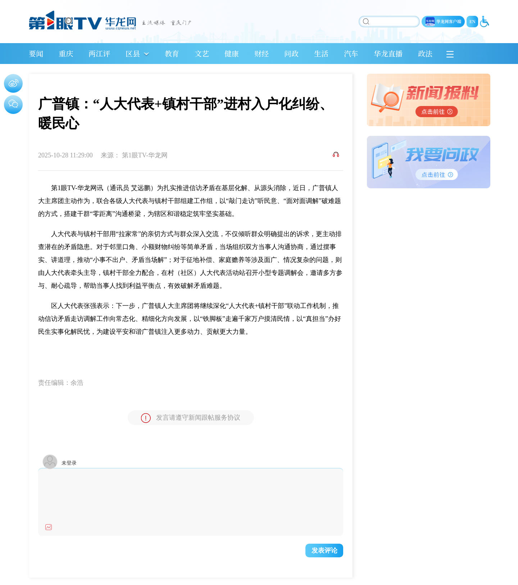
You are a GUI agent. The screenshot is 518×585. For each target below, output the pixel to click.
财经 (261, 53)
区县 (133, 53)
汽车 (351, 53)
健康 (231, 53)
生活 (321, 53)
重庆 (66, 53)
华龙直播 (388, 53)
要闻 (36, 53)
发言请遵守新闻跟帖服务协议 (190, 418)
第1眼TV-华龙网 (145, 155)
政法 (425, 53)
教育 (172, 53)
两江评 (99, 53)
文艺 (202, 53)
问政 (291, 53)
